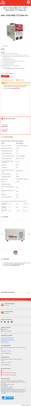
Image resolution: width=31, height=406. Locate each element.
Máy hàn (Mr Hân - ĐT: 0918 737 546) (17, 300)
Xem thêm (7, 305)
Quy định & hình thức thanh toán (7, 338)
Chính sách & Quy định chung (7, 337)
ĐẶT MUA (5, 76)
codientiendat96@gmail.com (8, 388)
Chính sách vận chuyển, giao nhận (8, 340)
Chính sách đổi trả (4, 341)
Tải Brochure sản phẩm (8, 80)
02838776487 (6, 372)
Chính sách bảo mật (5, 342)
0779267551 (6, 375)
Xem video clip (20, 80)
